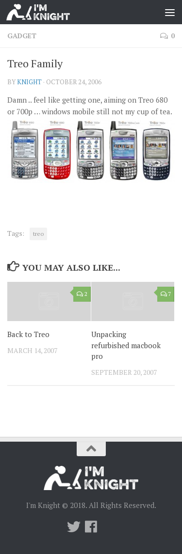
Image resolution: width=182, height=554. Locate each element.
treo (38, 233)
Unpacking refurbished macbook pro (126, 345)
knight (29, 81)
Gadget (21, 35)
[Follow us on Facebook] (91, 527)
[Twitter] (74, 527)
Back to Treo (28, 334)
